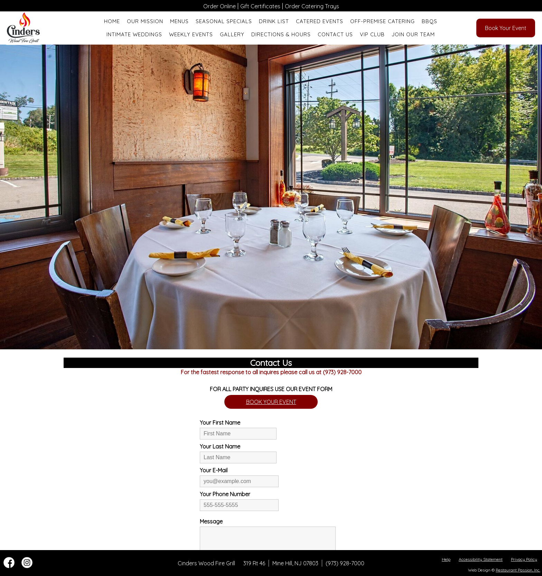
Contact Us (335, 34)
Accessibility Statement (481, 559)
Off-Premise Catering (382, 21)
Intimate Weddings (134, 34)
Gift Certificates (260, 6)
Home (112, 21)
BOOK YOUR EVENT (271, 401)
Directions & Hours (281, 34)
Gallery (232, 34)
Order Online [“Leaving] (219, 6)
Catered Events (319, 21)
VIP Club (372, 34)
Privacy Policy (524, 559)
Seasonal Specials (224, 21)
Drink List (274, 21)
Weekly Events (191, 34)
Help (446, 559)
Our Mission (145, 21)
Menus (179, 21)
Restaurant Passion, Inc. (518, 570)
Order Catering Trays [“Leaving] (312, 6)
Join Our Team (413, 34)
